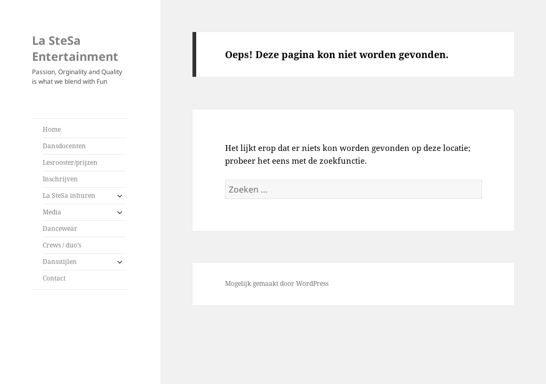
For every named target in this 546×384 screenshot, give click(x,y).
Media (52, 212)
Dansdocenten (64, 145)
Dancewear (60, 228)
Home (52, 129)
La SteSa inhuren (69, 195)
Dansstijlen (60, 261)
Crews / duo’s (62, 245)
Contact (54, 278)
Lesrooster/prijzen (70, 162)
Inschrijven (60, 178)
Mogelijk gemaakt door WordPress (276, 283)
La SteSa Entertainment (75, 48)
